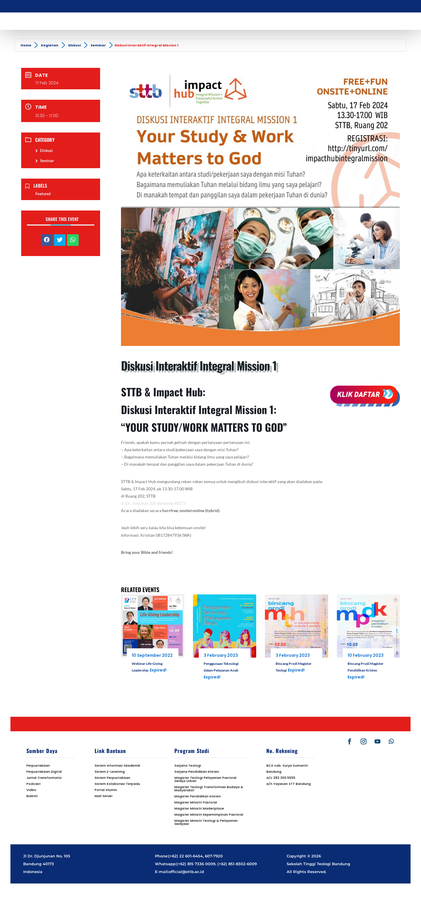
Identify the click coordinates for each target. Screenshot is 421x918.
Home (26, 45)
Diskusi (74, 45)
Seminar (98, 45)
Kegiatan (49, 45)
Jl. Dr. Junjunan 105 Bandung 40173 (154, 503)
